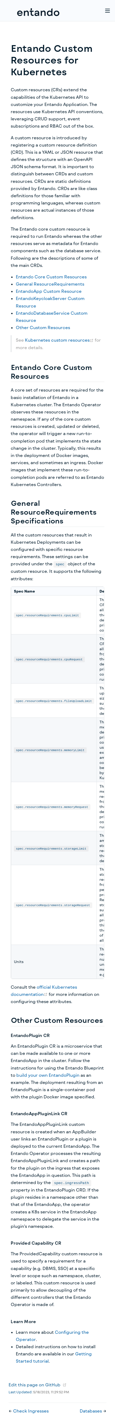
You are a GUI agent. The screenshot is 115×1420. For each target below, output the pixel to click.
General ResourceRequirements (50, 283)
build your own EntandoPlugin (47, 1075)
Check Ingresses (31, 1410)
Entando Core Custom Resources (51, 276)
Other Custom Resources (43, 327)
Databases (91, 1410)
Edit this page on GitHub (34, 1384)
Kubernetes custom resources (60, 339)
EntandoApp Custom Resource (49, 291)
